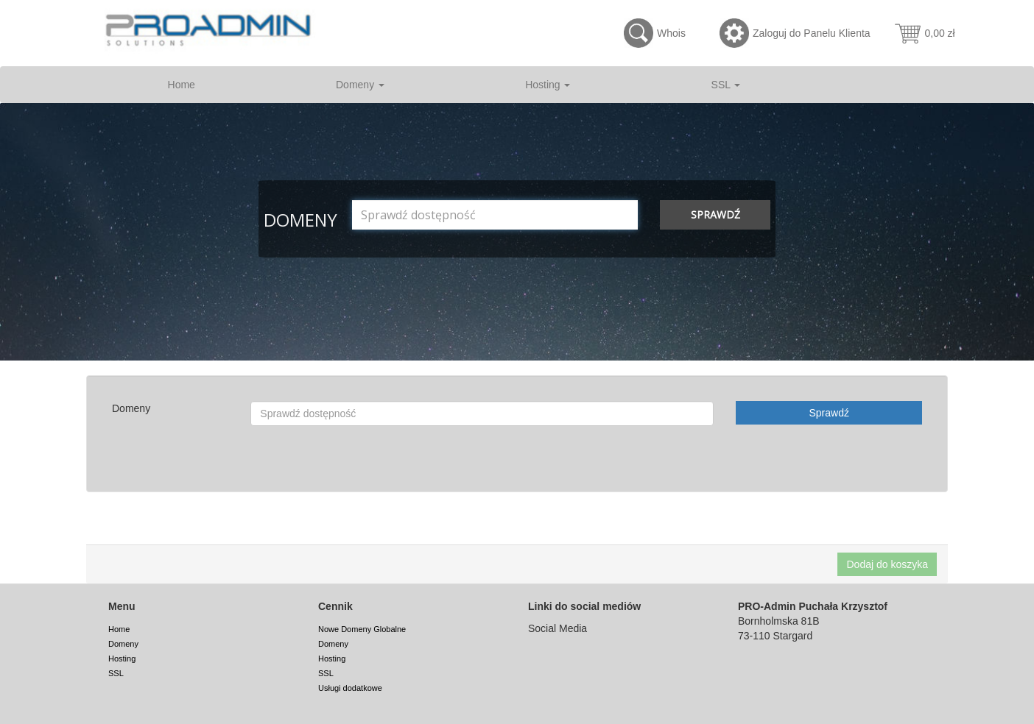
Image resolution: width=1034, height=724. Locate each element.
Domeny (360, 84)
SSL (726, 84)
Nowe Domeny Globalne (362, 629)
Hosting (547, 84)
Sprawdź (715, 214)
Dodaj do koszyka (887, 564)
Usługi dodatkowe (350, 688)
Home (181, 84)
